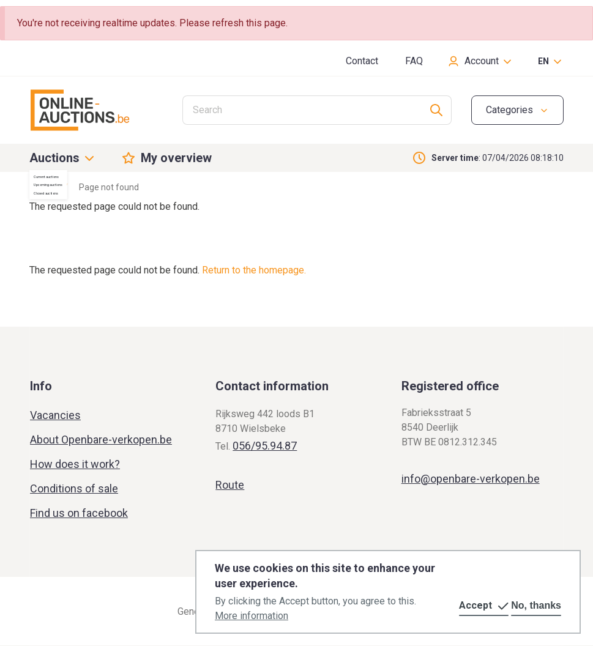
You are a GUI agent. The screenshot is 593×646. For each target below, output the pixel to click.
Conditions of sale (74, 488)
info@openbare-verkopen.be (470, 478)
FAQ (414, 61)
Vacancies (55, 415)
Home (41, 187)
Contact (362, 61)
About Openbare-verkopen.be (101, 439)
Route (229, 484)
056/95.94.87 (265, 445)
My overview (176, 157)
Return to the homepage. (254, 270)
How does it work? (75, 464)
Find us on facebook (79, 513)
